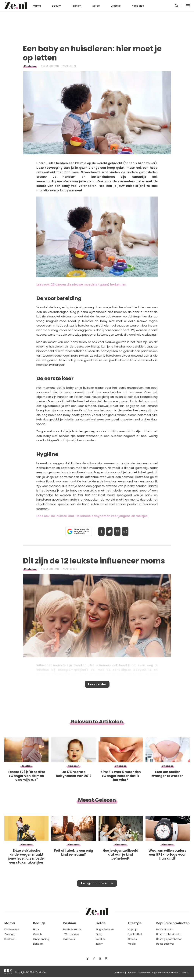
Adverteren (144, 972)
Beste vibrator (165, 929)
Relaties (101, 939)
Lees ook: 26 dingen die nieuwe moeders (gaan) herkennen (81, 284)
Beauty (56, 6)
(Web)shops (71, 934)
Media (132, 944)
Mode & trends (72, 929)
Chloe (73, 66)
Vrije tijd (133, 929)
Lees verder (97, 685)
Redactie (119, 972)
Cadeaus (69, 939)
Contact (184, 972)
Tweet (108, 531)
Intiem (99, 944)
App (129, 531)
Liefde (96, 6)
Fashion (76, 6)
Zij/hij (99, 934)
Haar (36, 929)
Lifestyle (116, 6)
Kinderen (30, 66)
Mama (37, 6)
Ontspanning (41, 939)
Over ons (131, 972)
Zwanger (10, 934)
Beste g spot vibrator (169, 939)
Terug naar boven (94, 887)
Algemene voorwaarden (165, 972)
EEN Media (40, 972)
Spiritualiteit (135, 934)
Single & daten (105, 929)
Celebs (132, 939)
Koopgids (138, 6)
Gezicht (37, 934)
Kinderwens (11, 929)
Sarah (73, 569)
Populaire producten (173, 923)
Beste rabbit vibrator (168, 934)
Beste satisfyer (165, 944)
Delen (97, 531)
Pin (118, 531)
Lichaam (38, 944)
